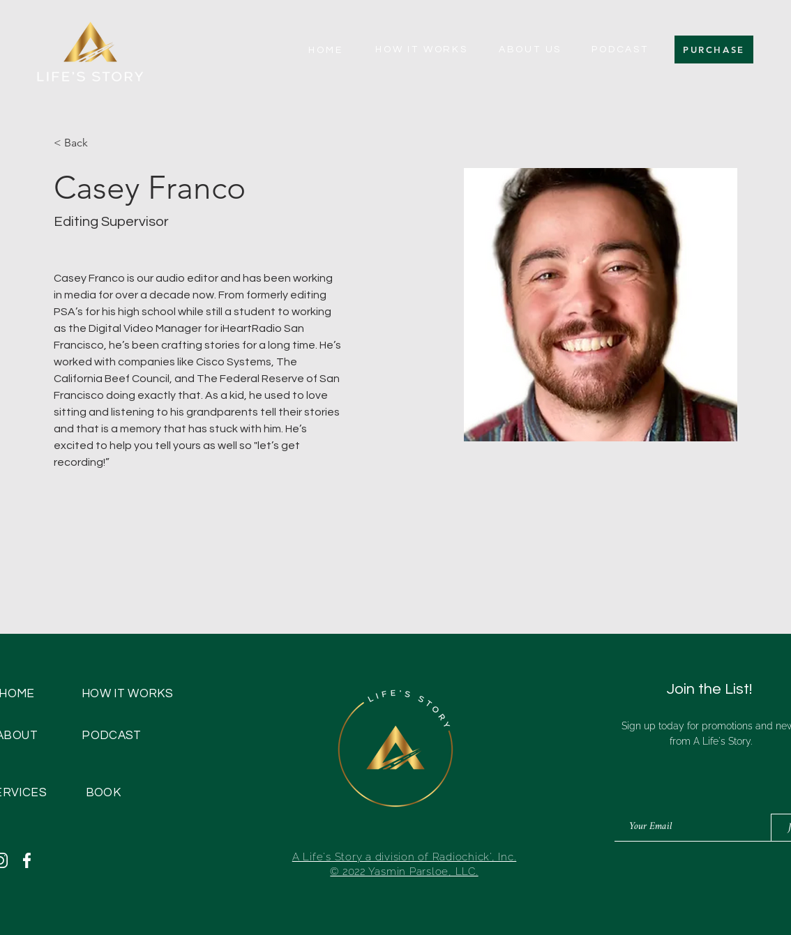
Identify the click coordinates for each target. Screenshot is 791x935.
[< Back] (81, 143)
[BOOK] (103, 793)
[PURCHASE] (714, 49)
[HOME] (326, 50)
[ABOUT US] (530, 49)
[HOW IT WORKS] (421, 49)
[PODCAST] (620, 49)
